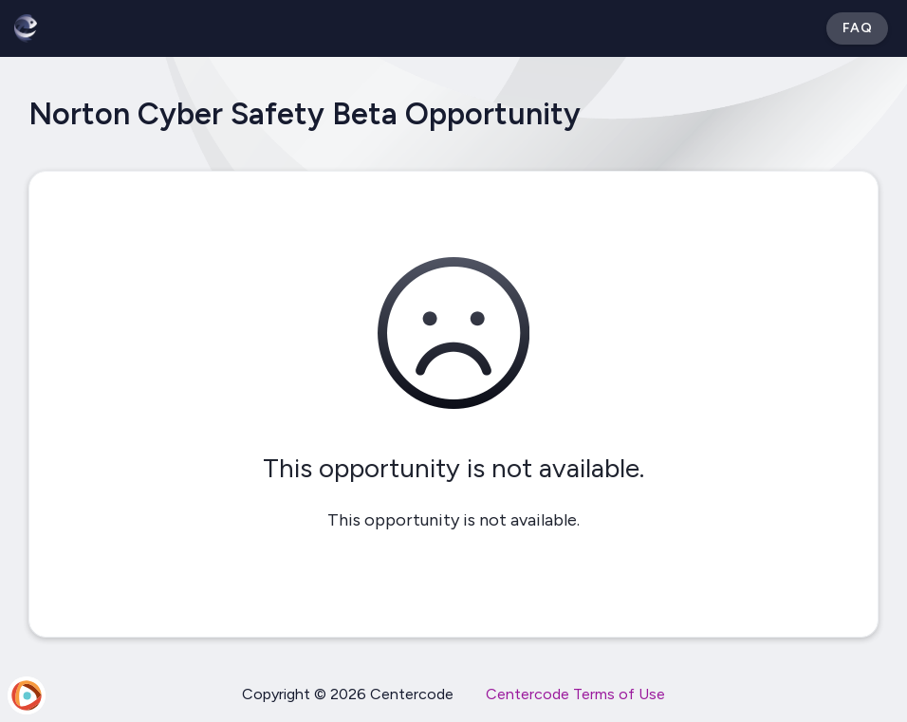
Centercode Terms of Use (575, 694)
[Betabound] (25, 28)
